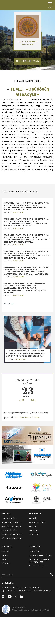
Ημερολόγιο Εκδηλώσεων (40, 555)
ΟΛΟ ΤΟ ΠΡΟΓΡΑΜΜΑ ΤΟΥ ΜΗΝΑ (27, 417)
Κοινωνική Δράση (9, 530)
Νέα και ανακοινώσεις (11, 538)
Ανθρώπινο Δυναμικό (11, 526)
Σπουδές (33, 518)
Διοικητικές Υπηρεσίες (12, 522)
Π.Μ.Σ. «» (30, 91)
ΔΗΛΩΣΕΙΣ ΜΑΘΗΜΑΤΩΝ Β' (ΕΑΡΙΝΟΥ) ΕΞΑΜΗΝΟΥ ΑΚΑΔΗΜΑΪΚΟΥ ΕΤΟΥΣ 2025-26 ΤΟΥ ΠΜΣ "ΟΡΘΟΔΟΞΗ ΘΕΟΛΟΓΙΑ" (26, 353)
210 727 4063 (27, 590)
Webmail (5, 551)
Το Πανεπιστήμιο (9, 518)
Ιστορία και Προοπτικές (12, 534)
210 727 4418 (11, 590)
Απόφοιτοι (34, 534)
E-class (5, 555)
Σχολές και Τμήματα (38, 522)
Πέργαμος (6, 563)
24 (33, 400)
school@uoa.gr (44, 590)
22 (21, 400)
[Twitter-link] (16, 596)
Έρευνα (32, 526)
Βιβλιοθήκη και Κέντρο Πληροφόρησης (39, 560)
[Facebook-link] (3, 596)
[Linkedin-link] (21, 596)
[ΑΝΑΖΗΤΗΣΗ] (27, 574)
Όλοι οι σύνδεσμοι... (38, 566)
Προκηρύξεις (35, 551)
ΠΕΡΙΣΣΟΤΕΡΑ (10, 304)
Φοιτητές (33, 530)
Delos (4, 559)
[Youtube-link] (10, 596)
